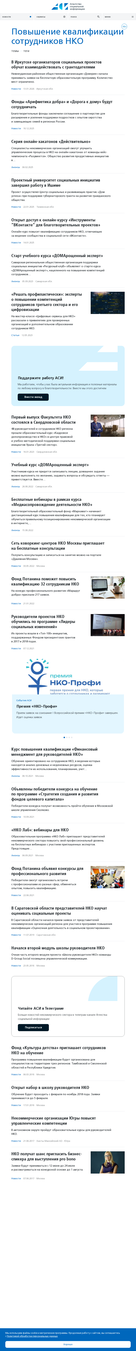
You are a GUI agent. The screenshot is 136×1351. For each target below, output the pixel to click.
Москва (40, 566)
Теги (26, 51)
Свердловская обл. (46, 452)
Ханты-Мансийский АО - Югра (53, 1141)
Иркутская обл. (44, 88)
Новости (16, 88)
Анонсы (15, 167)
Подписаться (33, 1027)
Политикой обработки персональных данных (32, 1336)
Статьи (15, 335)
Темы (15, 51)
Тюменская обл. (45, 207)
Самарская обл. (43, 281)
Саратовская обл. (46, 935)
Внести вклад (33, 397)
